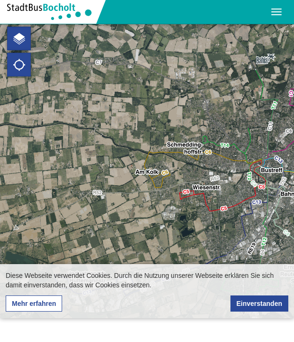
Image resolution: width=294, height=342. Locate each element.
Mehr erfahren (34, 303)
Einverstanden (259, 303)
